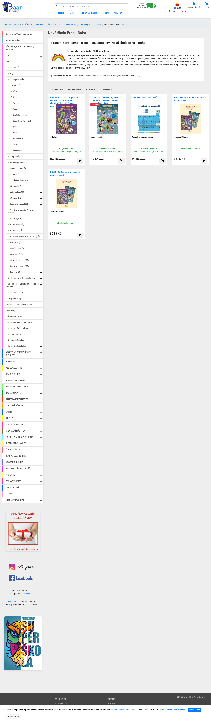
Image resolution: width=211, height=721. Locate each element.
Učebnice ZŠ (70, 25)
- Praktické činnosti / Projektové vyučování (22, 211)
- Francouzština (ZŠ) (17, 168)
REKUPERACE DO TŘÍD (15, 456)
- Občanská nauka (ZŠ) (18, 204)
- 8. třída (13, 91)
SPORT (9, 494)
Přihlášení (62, 703)
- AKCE (10, 56)
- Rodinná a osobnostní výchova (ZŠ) (24, 236)
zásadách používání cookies (123, 710)
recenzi (27, 593)
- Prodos (15, 133)
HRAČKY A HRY (12, 374)
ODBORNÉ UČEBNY (14, 405)
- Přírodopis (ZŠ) (15, 230)
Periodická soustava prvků (145, 97)
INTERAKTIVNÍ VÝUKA (16, 443)
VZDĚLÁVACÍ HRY (14, 368)
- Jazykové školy (14, 299)
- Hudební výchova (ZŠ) (18, 180)
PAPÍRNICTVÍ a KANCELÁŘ (18, 468)
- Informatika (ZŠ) (16, 186)
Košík (112, 703)
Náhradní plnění (13, 40)
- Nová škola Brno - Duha (21, 121)
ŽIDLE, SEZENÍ (12, 487)
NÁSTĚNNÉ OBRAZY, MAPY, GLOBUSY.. (18, 353)
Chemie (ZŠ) (85, 25)
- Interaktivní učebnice (16, 346)
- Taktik (14, 144)
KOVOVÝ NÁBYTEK (14, 424)
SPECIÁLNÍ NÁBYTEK (15, 431)
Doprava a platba (89, 13)
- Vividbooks (16, 151)
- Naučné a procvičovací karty (19, 322)
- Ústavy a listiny (14, 334)
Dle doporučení (56, 89)
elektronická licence (181, 137)
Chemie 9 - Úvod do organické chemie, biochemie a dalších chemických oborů (105, 100)
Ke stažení (60, 13)
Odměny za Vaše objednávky (19, 34)
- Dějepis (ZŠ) (14, 156)
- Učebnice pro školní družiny (19, 304)
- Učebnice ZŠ (13, 67)
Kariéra (105, 13)
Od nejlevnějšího (92, 89)
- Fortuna (15, 103)
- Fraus (14, 109)
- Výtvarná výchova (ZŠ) (18, 260)
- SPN (13, 127)
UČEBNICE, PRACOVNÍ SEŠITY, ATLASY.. (42, 25)
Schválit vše (194, 710)
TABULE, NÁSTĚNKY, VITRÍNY (19, 437)
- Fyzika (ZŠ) (13, 174)
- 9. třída (13, 97)
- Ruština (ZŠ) (14, 242)
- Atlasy (10, 61)
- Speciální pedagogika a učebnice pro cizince (23, 285)
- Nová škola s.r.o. (19, 115)
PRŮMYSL (10, 475)
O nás (73, 13)
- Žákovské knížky (14, 316)
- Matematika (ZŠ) (16, 192)
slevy (137, 76)
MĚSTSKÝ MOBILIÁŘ (15, 500)
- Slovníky (11, 310)
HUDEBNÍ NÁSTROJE (15, 380)
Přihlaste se (13, 601)
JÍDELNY (10, 418)
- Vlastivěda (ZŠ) (15, 254)
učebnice (53, 137)
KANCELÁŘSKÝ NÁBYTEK (17, 399)
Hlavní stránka (13, 25)
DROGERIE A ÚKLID (14, 462)
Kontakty (118, 13)
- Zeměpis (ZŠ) (14, 272)
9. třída (98, 25)
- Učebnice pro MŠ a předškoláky (21, 278)
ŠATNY (9, 412)
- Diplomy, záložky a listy (17, 328)
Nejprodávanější (74, 89)
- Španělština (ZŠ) (16, 248)
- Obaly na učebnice (15, 340)
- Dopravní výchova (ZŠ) (18, 266)
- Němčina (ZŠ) (14, 198)
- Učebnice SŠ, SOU (15, 293)
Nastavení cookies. (177, 710)
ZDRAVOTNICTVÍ (13, 481)
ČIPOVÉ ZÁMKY (13, 450)
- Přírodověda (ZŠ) (16, 224)
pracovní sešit (96, 137)
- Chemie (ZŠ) (14, 85)
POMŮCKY (10, 361)
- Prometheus (17, 139)
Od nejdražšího (109, 89)
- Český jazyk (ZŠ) (16, 79)
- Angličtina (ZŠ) (15, 73)
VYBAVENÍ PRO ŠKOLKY (17, 387)
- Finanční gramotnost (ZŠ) (19, 162)
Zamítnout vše (12, 716)
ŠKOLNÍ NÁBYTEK (14, 393)
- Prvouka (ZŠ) (14, 219)
